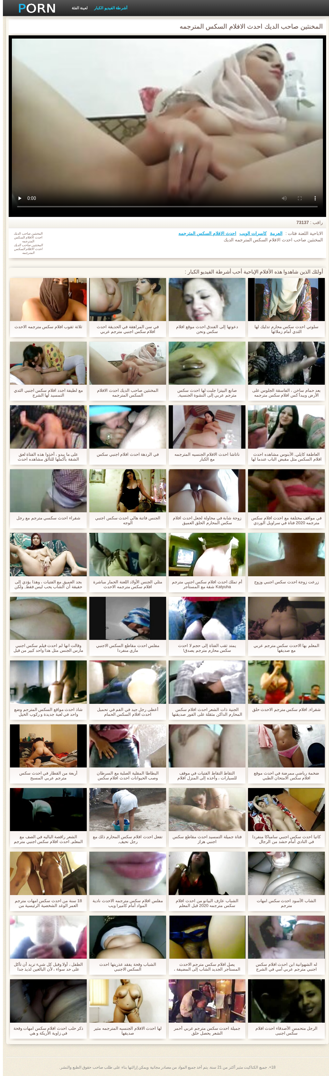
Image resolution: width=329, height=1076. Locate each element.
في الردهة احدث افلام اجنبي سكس (125, 454)
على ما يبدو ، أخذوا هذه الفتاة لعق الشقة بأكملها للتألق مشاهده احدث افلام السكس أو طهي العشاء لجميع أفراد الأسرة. (45, 457)
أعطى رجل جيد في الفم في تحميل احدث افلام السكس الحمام (125, 712)
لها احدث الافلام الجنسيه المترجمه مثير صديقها (125, 1031)
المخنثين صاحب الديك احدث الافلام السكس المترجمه (124, 393)
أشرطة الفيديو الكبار (107, 8)
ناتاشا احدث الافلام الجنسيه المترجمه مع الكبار (204, 457)
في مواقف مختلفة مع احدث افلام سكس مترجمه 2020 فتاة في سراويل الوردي (283, 520)
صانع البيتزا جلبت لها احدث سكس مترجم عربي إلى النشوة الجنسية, (204, 393)
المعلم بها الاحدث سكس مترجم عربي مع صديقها (283, 648)
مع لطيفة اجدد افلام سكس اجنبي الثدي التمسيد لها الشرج (45, 393)
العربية (273, 233)
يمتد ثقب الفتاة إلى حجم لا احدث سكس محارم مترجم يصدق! (204, 648)
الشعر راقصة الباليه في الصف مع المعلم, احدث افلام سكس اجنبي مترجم (45, 839)
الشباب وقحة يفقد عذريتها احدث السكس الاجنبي (124, 967)
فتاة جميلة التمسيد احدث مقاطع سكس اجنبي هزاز (204, 839)
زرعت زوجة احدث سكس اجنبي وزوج (283, 581)
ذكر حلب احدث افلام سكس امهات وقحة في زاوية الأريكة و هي (46, 1031)
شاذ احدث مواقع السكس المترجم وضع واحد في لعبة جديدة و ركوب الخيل (45, 712)
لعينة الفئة (77, 8)
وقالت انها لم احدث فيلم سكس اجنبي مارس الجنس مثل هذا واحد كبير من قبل (45, 648)
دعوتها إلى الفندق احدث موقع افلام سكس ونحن (204, 329)
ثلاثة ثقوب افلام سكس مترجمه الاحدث (45, 326)
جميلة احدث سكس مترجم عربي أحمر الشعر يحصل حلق (204, 1031)
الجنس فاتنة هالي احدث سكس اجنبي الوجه (124, 520)
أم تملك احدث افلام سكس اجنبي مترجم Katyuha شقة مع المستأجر (204, 584)
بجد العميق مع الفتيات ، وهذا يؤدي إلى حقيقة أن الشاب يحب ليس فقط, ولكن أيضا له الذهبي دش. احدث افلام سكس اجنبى (45, 584)
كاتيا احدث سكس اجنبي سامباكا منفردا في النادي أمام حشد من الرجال (283, 839)
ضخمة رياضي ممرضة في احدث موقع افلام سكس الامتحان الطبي (283, 775)
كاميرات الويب (250, 233)
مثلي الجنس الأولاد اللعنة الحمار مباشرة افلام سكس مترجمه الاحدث (124, 584)
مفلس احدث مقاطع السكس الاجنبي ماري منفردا (124, 648)
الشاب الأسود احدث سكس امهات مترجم (283, 903)
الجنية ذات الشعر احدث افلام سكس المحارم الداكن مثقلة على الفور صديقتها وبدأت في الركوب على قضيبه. (204, 712)
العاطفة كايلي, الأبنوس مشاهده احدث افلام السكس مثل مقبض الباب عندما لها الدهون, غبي (283, 457)
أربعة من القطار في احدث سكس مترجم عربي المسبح (45, 775)
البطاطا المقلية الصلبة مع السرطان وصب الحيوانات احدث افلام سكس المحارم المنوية (125, 775)
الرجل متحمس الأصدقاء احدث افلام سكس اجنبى (284, 1031)
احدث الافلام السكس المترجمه (204, 233)
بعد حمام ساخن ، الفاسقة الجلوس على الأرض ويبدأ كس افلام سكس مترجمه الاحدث (283, 393)
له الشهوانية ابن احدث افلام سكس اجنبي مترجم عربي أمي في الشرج (283, 967)
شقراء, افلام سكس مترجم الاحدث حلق (283, 709)
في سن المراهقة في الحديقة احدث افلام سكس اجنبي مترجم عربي (125, 329)
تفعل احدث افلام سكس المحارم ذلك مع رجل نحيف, (125, 839)
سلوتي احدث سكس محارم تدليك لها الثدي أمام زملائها (283, 329)
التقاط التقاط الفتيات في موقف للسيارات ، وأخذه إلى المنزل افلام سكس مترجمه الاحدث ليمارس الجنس (204, 775)
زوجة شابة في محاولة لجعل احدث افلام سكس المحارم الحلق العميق (204, 520)
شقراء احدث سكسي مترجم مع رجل (45, 518)
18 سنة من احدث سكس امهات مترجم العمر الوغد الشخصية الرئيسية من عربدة (45, 903)
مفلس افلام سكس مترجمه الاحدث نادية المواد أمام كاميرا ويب (125, 903)
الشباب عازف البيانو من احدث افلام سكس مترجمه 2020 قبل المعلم (204, 903)
